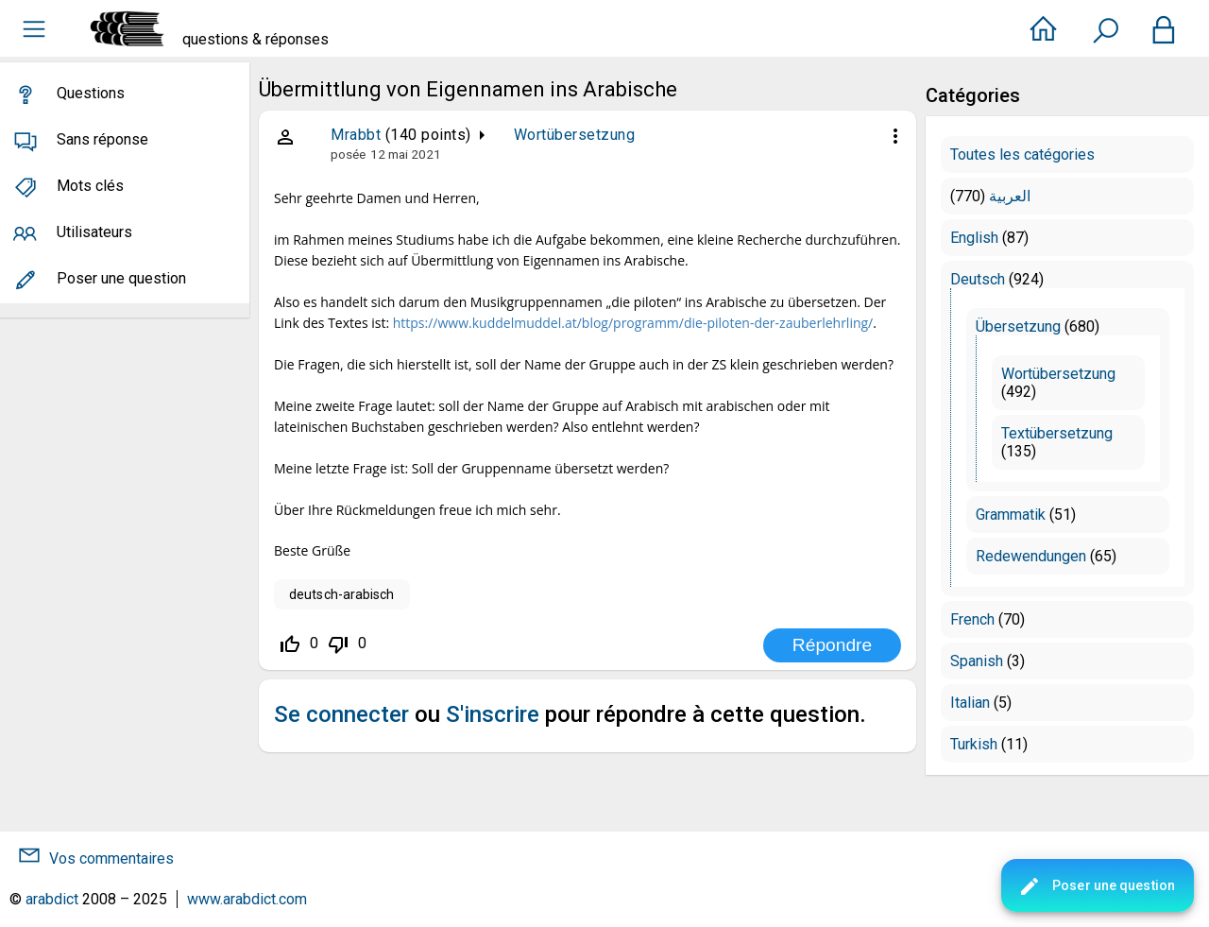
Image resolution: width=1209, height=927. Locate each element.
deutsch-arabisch (342, 594)
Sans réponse (102, 139)
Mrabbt (356, 135)
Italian (970, 703)
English (974, 238)
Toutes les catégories (1022, 154)
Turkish (973, 744)
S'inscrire (492, 714)
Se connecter (341, 714)
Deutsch (977, 279)
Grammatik (1011, 515)
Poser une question (1096, 886)
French (972, 619)
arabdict (52, 899)
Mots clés (90, 186)
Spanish (976, 661)
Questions (91, 93)
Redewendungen (1031, 556)
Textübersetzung (1057, 433)
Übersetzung (1018, 326)
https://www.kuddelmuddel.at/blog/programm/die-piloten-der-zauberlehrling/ (633, 323)
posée (348, 154)
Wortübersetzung (575, 135)
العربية (1009, 196)
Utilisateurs (94, 232)
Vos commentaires (111, 858)
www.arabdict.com (247, 899)
